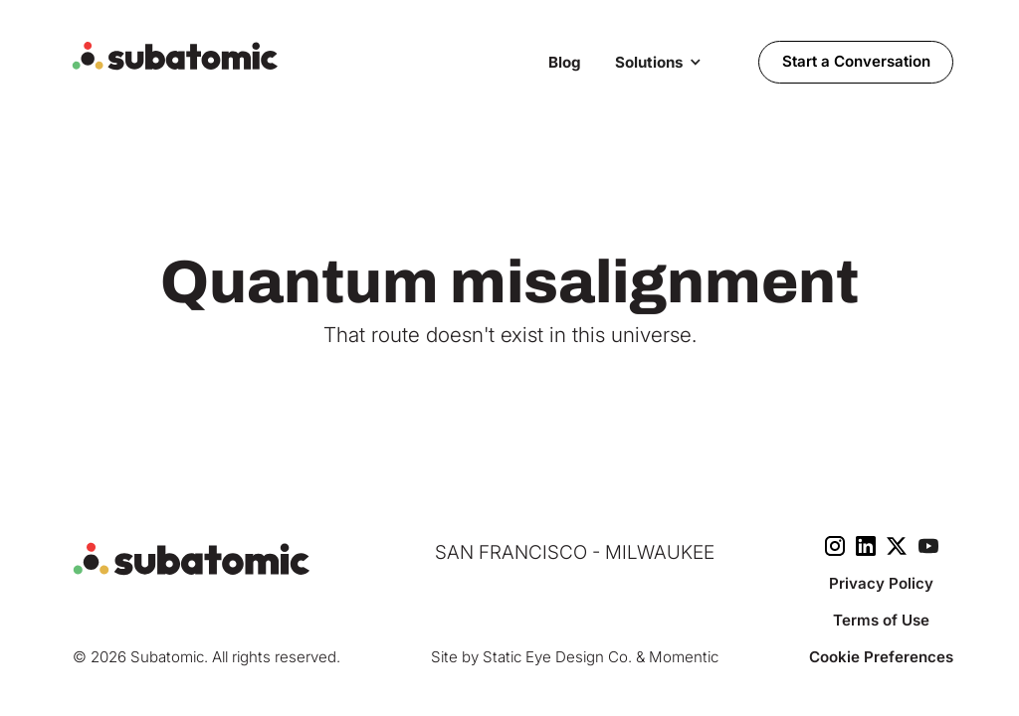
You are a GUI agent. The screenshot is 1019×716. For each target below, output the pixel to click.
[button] (658, 62)
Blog (564, 62)
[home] (299, 56)
